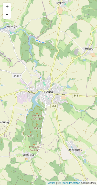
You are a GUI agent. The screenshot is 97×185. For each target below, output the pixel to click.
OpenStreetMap (70, 182)
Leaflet (51, 182)
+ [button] (7, 7)
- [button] (7, 15)
